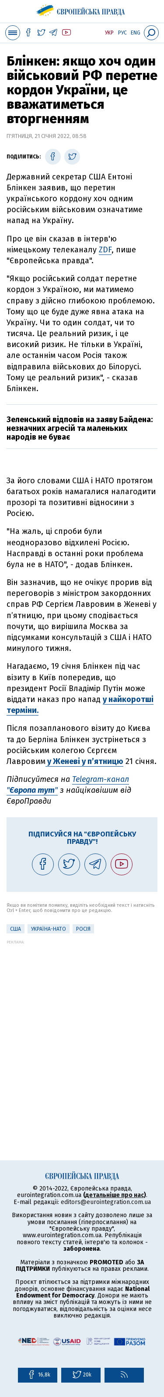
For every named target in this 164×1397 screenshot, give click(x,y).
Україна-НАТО (48, 929)
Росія (83, 929)
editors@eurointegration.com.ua (106, 1202)
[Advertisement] (82, 1026)
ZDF (105, 250)
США (15, 929)
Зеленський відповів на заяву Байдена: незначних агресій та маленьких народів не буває (80, 428)
